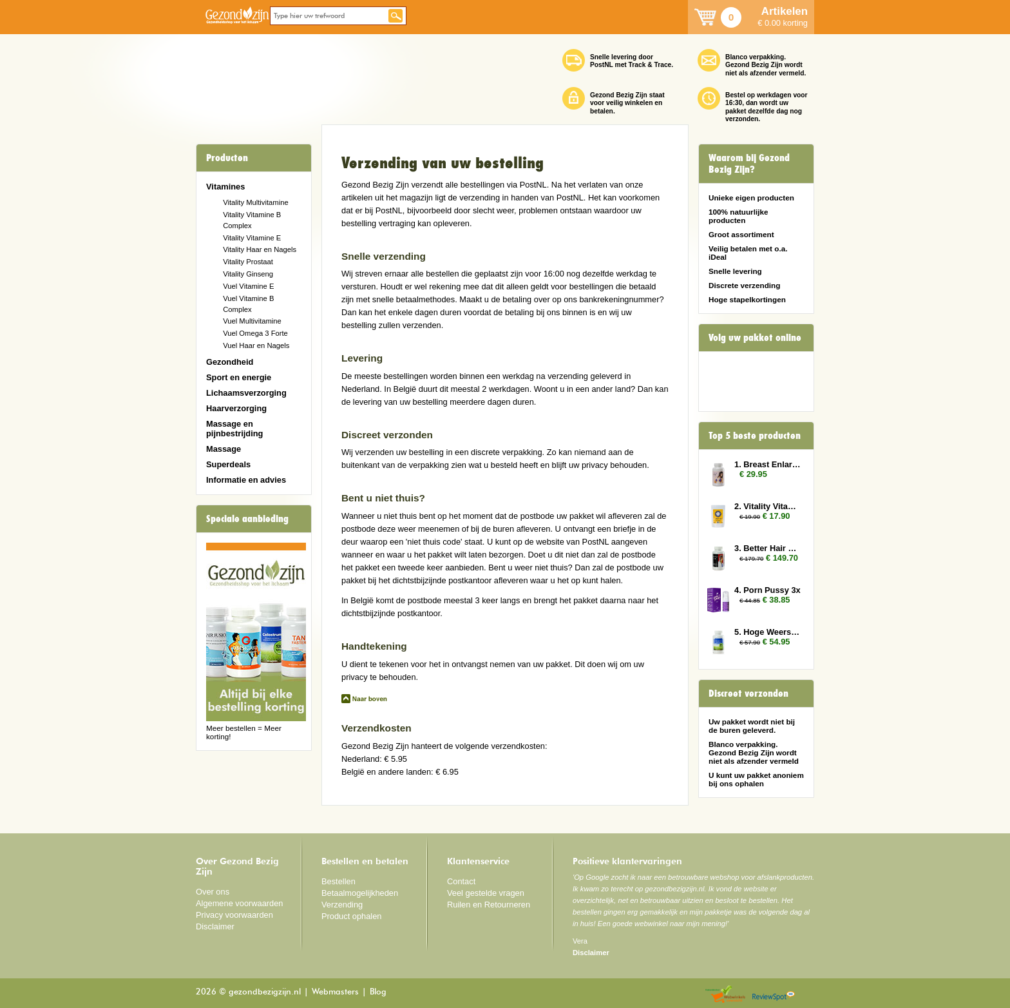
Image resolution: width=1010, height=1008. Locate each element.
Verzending (342, 904)
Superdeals (228, 464)
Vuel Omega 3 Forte (255, 333)
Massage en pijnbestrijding (234, 428)
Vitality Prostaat (248, 262)
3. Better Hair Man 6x (767, 548)
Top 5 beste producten (755, 435)
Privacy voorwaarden (234, 915)
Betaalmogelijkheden (359, 893)
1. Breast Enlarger (767, 464)
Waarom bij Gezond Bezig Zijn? (749, 163)
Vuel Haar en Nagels (256, 345)
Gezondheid (229, 362)
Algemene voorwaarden (239, 903)
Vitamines (225, 186)
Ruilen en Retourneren (488, 904)
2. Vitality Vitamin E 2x (767, 506)
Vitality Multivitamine (255, 202)
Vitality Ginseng (248, 274)
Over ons (212, 892)
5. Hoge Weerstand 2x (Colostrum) (767, 632)
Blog (378, 992)
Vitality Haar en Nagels (259, 249)
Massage (223, 449)
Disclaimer (215, 926)
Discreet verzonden (748, 693)
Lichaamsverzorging (246, 393)
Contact (461, 881)
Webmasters (335, 992)
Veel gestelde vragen (485, 893)
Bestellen (338, 881)
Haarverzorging (236, 408)
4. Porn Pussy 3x (767, 590)
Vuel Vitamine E (248, 286)
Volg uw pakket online (755, 338)
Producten (227, 158)
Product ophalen (351, 916)
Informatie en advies (246, 480)
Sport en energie (238, 377)
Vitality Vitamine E (252, 238)
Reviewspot (773, 994)
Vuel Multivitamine (252, 321)
